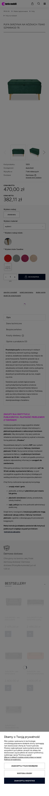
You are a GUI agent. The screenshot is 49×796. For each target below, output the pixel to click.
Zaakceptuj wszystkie (24, 781)
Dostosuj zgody (24, 773)
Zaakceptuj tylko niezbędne (24, 766)
